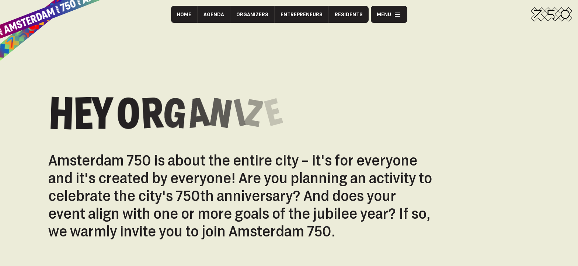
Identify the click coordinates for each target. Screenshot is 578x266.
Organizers (252, 14)
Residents (349, 14)
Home (184, 14)
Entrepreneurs (302, 14)
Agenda (213, 14)
